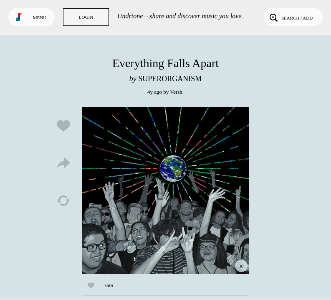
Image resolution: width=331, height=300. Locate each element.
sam (109, 285)
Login (86, 17)
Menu (39, 17)
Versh (176, 92)
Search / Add (290, 17)
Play (165, 190)
